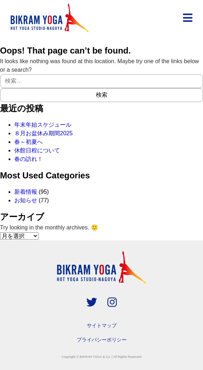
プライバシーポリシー (102, 340)
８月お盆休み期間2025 (43, 133)
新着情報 (25, 192)
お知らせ (25, 200)
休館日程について (37, 150)
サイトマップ (102, 325)
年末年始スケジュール (42, 125)
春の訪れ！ (28, 159)
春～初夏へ (28, 142)
